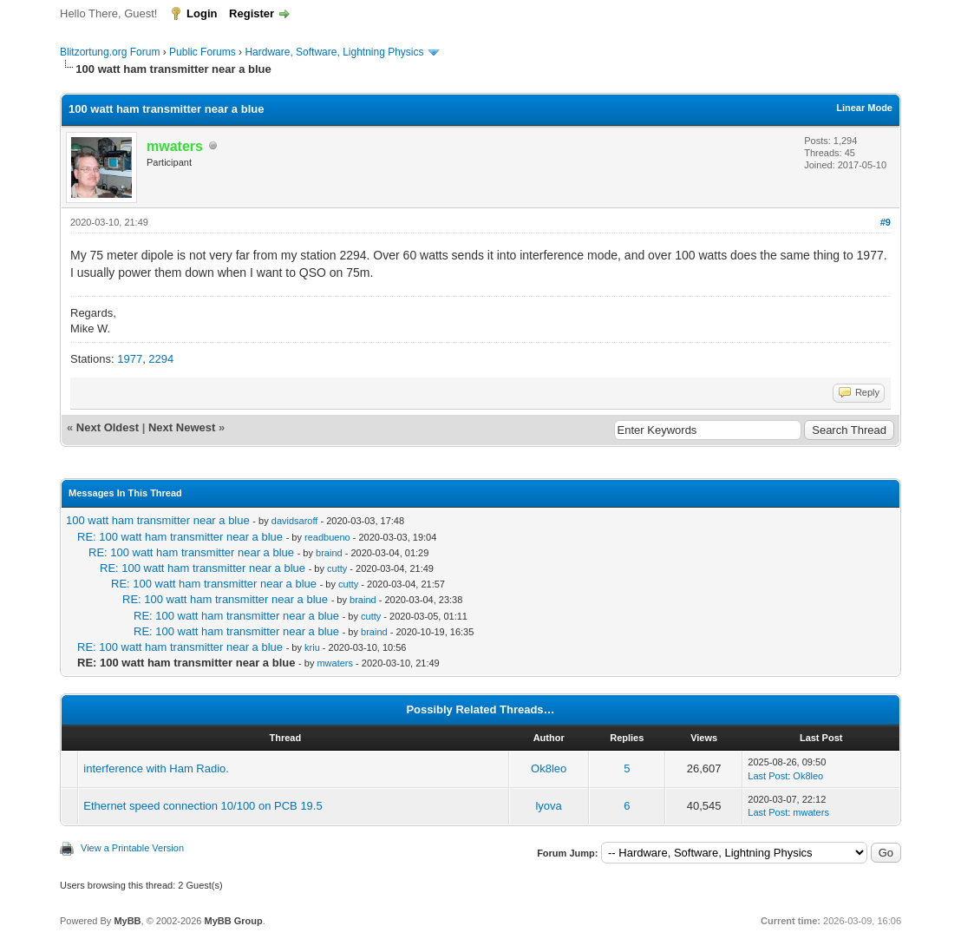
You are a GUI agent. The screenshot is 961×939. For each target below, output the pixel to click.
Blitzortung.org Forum (110, 52)
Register (251, 13)
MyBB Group (233, 921)
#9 (885, 222)
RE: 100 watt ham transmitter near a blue (180, 536)
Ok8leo (548, 768)
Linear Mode (864, 107)
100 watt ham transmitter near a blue (158, 520)
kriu (312, 647)
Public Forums (202, 52)
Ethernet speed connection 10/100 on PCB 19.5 (202, 805)
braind (329, 553)
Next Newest (181, 427)
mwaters (335, 663)
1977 (129, 358)
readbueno (327, 537)
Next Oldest (107, 427)
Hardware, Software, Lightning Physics (334, 52)
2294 (160, 358)
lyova (548, 805)
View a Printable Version (132, 848)
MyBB (127, 921)
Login (201, 13)
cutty (337, 568)
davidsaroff (294, 520)
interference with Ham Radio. (156, 768)
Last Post (768, 776)
